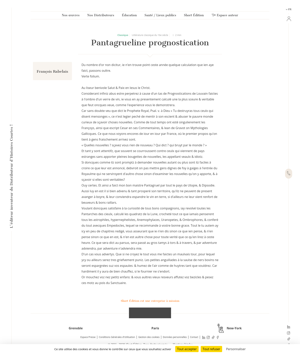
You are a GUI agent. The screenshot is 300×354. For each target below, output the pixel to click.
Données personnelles (175, 337)
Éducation (129, 16)
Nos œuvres (71, 16)
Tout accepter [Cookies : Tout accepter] (187, 349)
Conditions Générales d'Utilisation (117, 337)
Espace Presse (87, 337)
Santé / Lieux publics (160, 16)
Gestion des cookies (149, 337)
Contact (194, 337)
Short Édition (194, 16)
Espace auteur (224, 16)
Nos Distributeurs (100, 16)
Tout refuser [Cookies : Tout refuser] (211, 349)
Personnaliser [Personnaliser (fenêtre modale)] (236, 349)
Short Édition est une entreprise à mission (150, 301)
